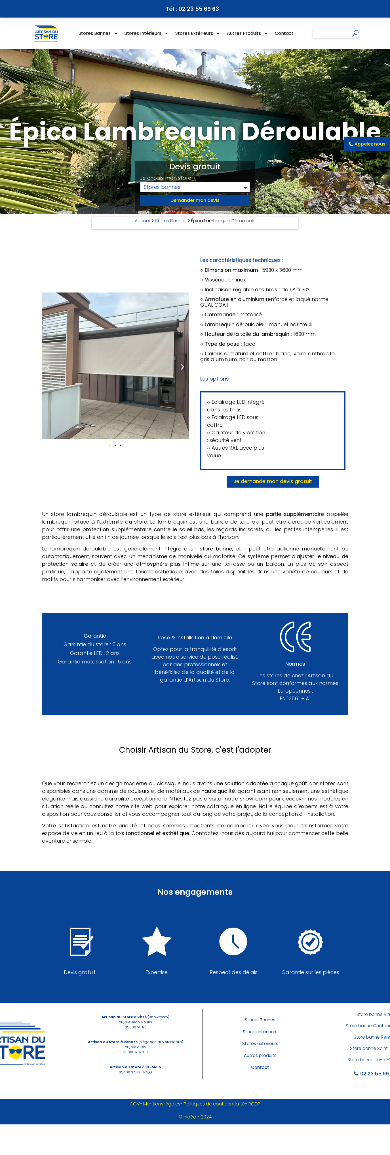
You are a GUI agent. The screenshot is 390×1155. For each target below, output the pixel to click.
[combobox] (332, 33)
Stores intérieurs (147, 33)
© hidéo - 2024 (195, 1117)
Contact (284, 33)
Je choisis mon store (165, 179)
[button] (48, 366)
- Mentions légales (160, 1104)
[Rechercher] (355, 33)
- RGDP (252, 1104)
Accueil (143, 220)
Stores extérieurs (197, 33)
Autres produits (247, 33)
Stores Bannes (98, 33)
